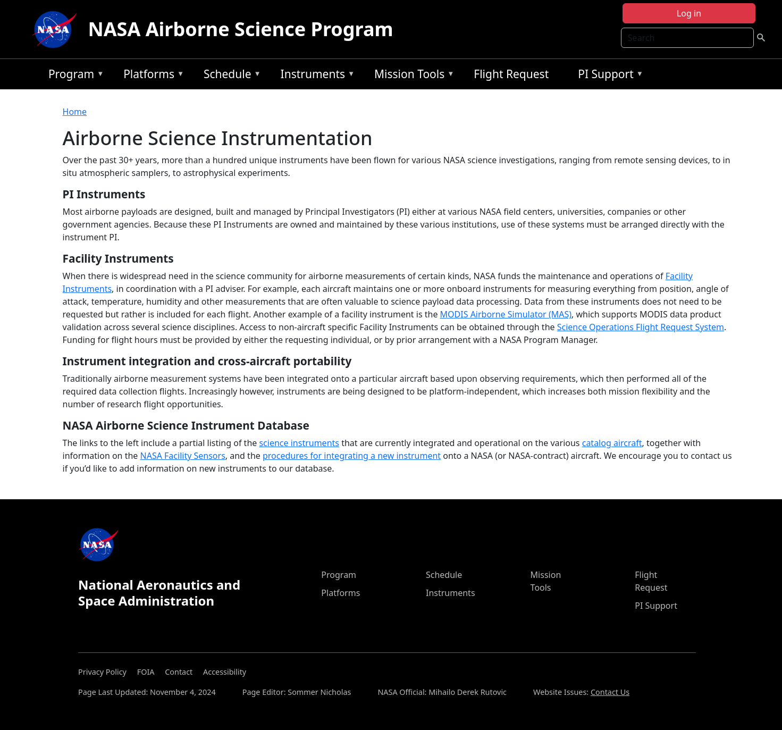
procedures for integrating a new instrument (352, 456)
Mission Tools (412, 75)
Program (73, 75)
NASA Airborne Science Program (240, 29)
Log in (689, 13)
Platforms (151, 75)
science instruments (299, 443)
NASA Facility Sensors (182, 456)
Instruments (315, 75)
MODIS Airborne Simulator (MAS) (505, 314)
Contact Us (610, 692)
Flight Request (511, 73)
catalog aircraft (612, 443)
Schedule (229, 75)
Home (75, 112)
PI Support (608, 75)
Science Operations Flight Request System (640, 327)
